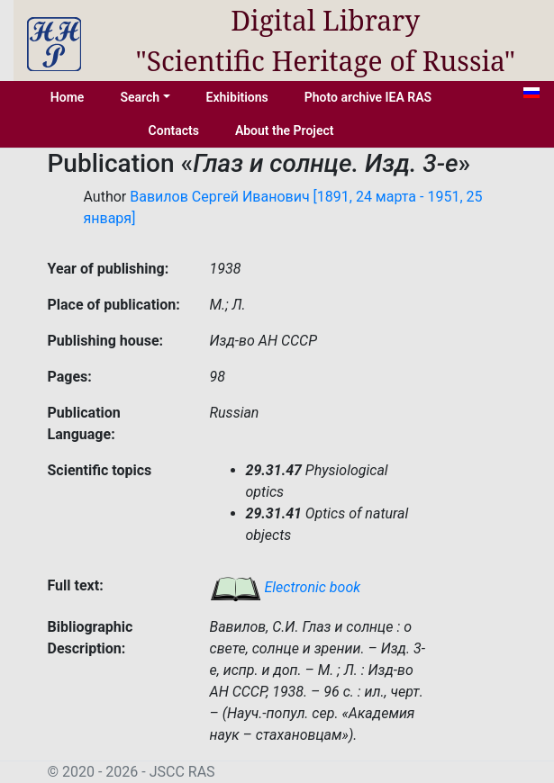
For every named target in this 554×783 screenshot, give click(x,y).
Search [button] (139, 97)
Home (67, 97)
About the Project (284, 130)
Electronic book (285, 587)
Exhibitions (237, 97)
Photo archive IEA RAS (367, 97)
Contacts (174, 130)
